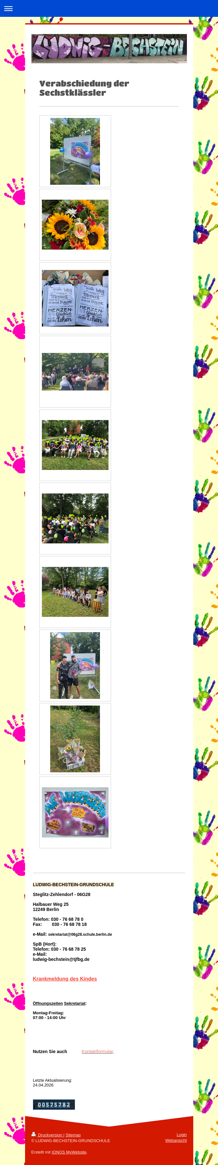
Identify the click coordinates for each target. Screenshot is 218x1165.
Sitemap (73, 1135)
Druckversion (47, 1135)
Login (182, 1134)
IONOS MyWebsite (69, 1152)
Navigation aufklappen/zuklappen (109, 8)
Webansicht (176, 1140)
